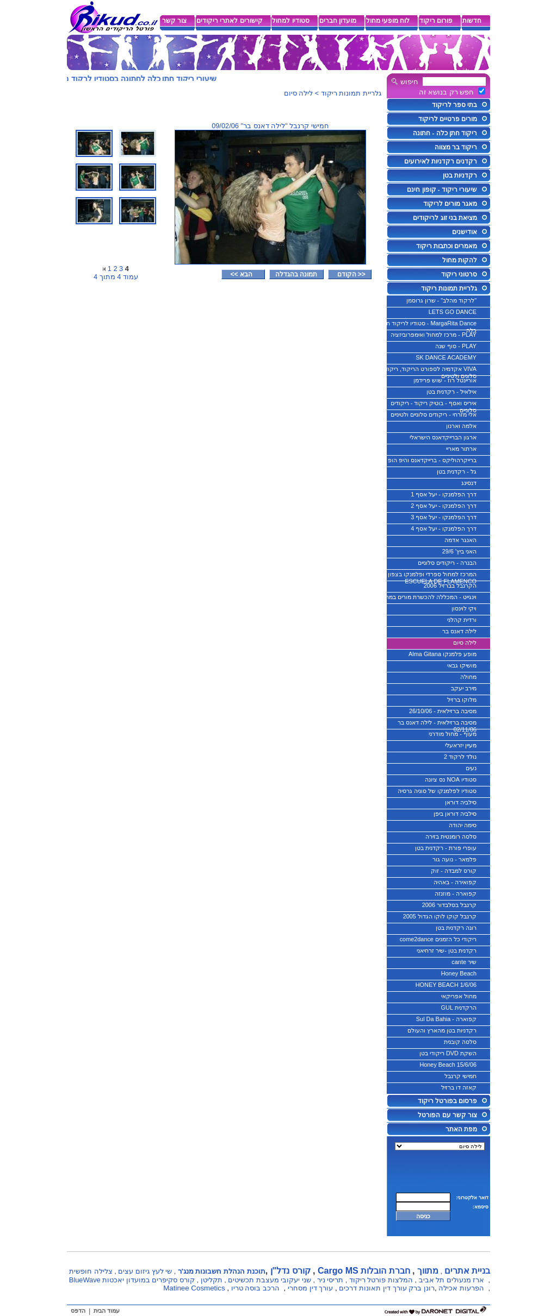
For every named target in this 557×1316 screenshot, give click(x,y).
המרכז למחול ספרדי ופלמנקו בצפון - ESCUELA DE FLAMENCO (430, 576)
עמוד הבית (107, 1310)
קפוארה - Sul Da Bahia (446, 1019)
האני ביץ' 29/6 (459, 551)
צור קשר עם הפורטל (447, 1115)
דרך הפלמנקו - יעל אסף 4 (443, 528)
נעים (471, 768)
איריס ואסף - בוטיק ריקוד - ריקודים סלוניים (433, 405)
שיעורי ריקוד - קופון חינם (442, 189)
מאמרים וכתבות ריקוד (446, 246)
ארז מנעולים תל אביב (452, 1280)
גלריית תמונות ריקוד (449, 288)
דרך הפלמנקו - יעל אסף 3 (443, 517)
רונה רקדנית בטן (456, 927)
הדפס (78, 1310)
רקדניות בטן (460, 175)
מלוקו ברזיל (461, 699)
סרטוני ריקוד (459, 274)
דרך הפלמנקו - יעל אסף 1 (443, 494)
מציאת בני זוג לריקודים (445, 218)
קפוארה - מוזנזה (455, 893)
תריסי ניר (330, 1280)
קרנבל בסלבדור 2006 (449, 905)
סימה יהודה (462, 825)
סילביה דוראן (460, 802)
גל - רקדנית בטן (456, 471)
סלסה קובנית (460, 1041)
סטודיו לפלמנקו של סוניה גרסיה (437, 791)
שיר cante (463, 962)
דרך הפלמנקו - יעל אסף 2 (443, 505)
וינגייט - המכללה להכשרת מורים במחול (428, 597)
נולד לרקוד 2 (460, 756)
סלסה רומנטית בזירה (450, 836)
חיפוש (409, 82)
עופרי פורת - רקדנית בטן (445, 848)
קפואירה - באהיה (455, 882)
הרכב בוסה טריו (255, 1288)
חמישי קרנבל (460, 1076)
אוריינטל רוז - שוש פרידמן (444, 380)
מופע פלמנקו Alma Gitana (442, 654)
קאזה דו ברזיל (458, 1087)
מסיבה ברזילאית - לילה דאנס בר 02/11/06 (437, 724)
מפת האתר (461, 1129)
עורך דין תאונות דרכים (372, 1288)
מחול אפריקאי (458, 996)
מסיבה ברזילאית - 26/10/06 (442, 711)
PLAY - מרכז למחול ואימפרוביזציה (433, 334)
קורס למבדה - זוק (453, 870)
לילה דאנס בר (459, 631)
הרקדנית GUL (458, 1007)
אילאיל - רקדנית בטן (451, 391)
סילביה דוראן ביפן (455, 813)
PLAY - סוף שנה (455, 346)
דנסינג (468, 483)
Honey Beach (458, 973)
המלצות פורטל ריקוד (381, 1280)
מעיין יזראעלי (460, 745)
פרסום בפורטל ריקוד (447, 1101)
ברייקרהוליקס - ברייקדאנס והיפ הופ (432, 460)
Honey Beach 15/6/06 (447, 1064)
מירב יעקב (463, 688)
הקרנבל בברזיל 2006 (450, 585)
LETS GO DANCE (452, 311)
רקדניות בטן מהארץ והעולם (441, 1030)
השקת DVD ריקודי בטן (447, 1053)
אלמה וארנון (461, 426)
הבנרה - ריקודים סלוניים (447, 562)
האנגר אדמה (460, 540)
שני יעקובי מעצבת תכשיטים (269, 1280)
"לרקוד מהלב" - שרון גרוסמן (441, 300)
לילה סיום (464, 642)
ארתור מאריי (461, 448)
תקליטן (211, 1280)
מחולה (468, 676)
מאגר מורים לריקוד (450, 203)
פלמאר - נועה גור (454, 859)
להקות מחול (459, 260)
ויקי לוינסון (463, 608)
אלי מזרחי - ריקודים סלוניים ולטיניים (433, 414)
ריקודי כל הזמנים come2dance (438, 939)
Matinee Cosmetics (194, 1288)
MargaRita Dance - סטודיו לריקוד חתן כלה (428, 325)
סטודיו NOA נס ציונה (450, 779)
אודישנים (464, 232)
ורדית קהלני (461, 619)
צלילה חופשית (91, 1271)
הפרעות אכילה (461, 1288)
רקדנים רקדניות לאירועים (440, 161)
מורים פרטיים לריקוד (447, 119)
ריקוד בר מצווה (456, 147)
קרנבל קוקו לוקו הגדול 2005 (439, 916)
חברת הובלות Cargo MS (364, 1270)
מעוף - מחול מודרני (452, 734)
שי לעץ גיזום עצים (145, 1271)
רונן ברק (422, 1288)
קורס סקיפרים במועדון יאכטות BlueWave (132, 1280)
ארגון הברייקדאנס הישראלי (443, 437)
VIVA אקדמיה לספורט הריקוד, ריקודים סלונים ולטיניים (428, 371)
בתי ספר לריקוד (454, 105)
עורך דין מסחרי (310, 1288)
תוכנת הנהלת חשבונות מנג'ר (221, 1271)
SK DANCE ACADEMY (446, 357)
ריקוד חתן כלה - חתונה (445, 133)
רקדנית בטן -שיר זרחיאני (446, 950)
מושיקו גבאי (461, 665)
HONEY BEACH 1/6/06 (446, 984)
